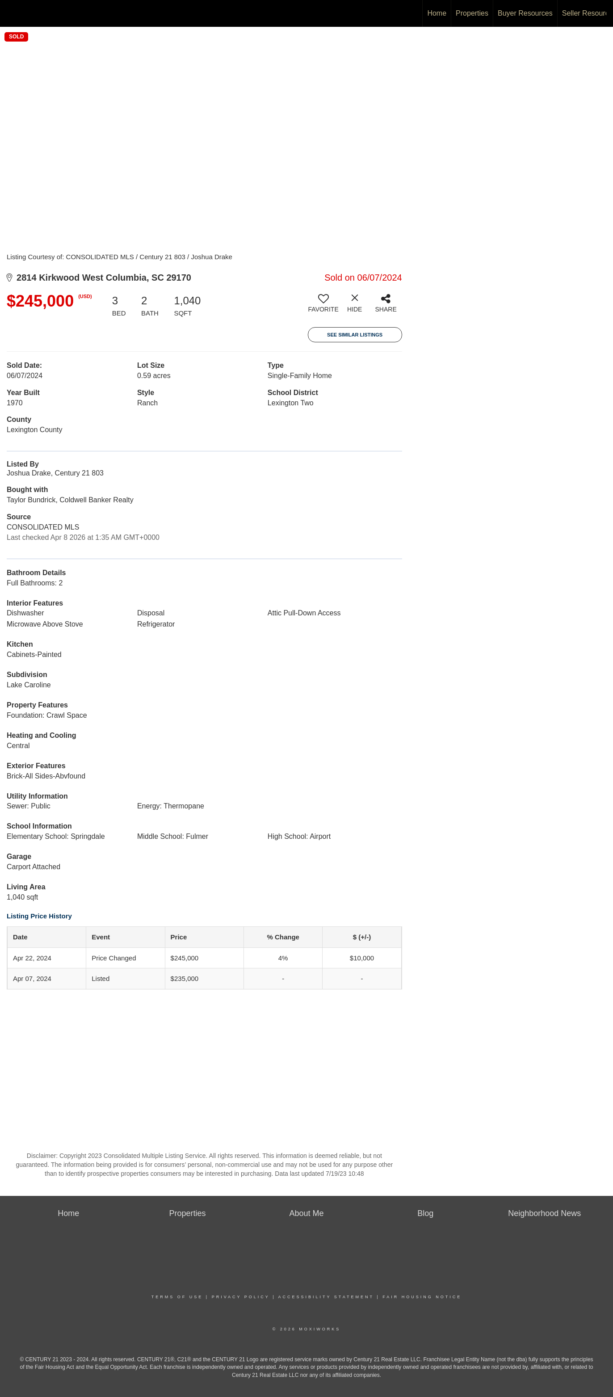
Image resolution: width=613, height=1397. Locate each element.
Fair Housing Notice (422, 1297)
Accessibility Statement (326, 1297)
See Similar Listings (354, 334)
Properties (472, 13)
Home (436, 13)
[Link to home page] (11, 12)
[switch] (323, 306)
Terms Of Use (177, 1297)
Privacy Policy (241, 1297)
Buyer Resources (525, 13)
